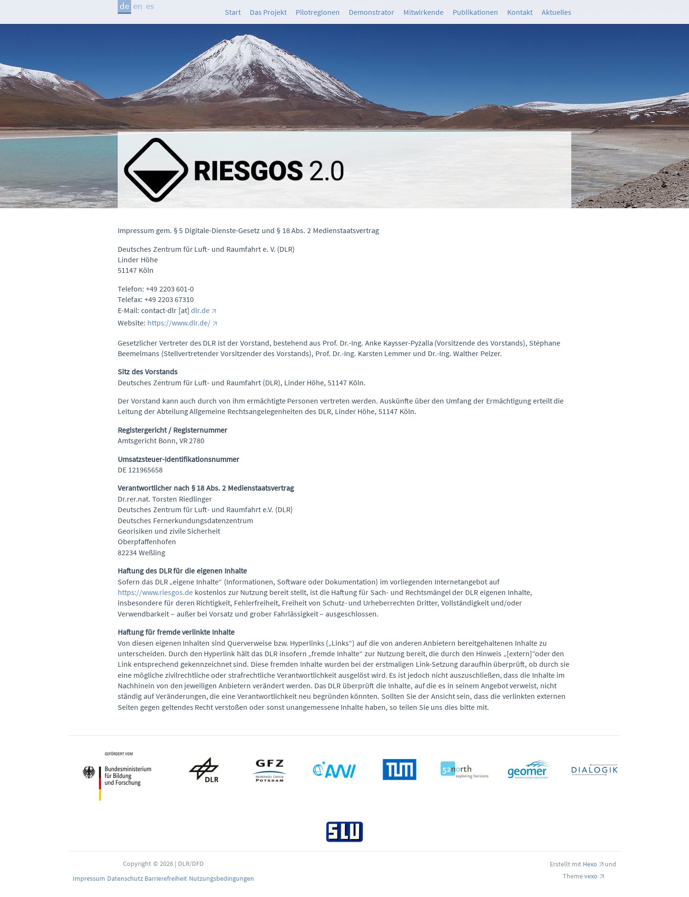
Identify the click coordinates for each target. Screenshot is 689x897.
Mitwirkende (423, 12)
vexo (591, 876)
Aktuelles (556, 12)
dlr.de (200, 310)
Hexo (590, 864)
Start (233, 12)
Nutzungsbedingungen (221, 878)
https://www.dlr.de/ (179, 322)
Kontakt (520, 12)
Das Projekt (268, 12)
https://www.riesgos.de (155, 592)
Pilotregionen (318, 12)
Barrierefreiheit (166, 878)
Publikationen (475, 12)
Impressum (90, 878)
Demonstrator (371, 12)
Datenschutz (126, 878)
